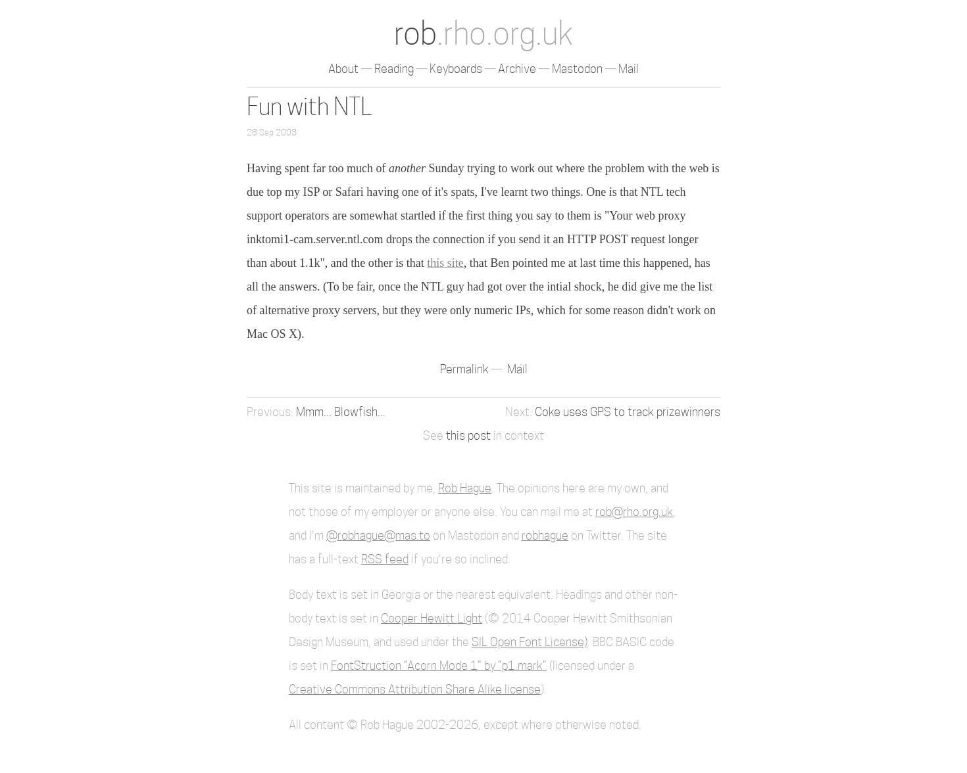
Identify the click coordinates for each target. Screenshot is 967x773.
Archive (517, 69)
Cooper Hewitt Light (431, 618)
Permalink (465, 369)
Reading (394, 69)
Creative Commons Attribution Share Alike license (415, 689)
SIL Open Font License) (529, 642)
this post (468, 435)
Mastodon (577, 69)
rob (483, 33)
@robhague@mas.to (378, 535)
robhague (545, 535)
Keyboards (456, 69)
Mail (628, 69)
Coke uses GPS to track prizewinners (627, 412)
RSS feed (385, 559)
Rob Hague (464, 488)
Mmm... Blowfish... (340, 412)
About (343, 69)
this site (445, 262)
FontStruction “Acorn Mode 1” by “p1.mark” (439, 665)
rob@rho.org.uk (634, 512)
